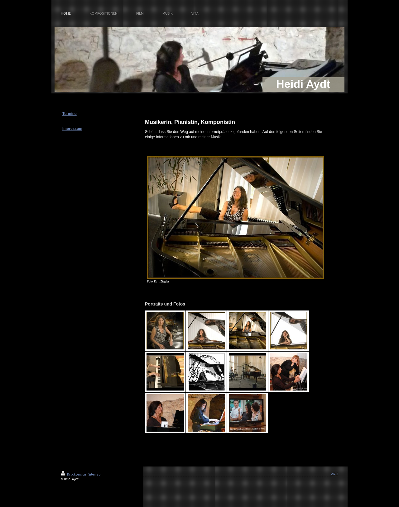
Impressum (72, 128)
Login (334, 473)
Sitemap (94, 474)
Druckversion (74, 474)
